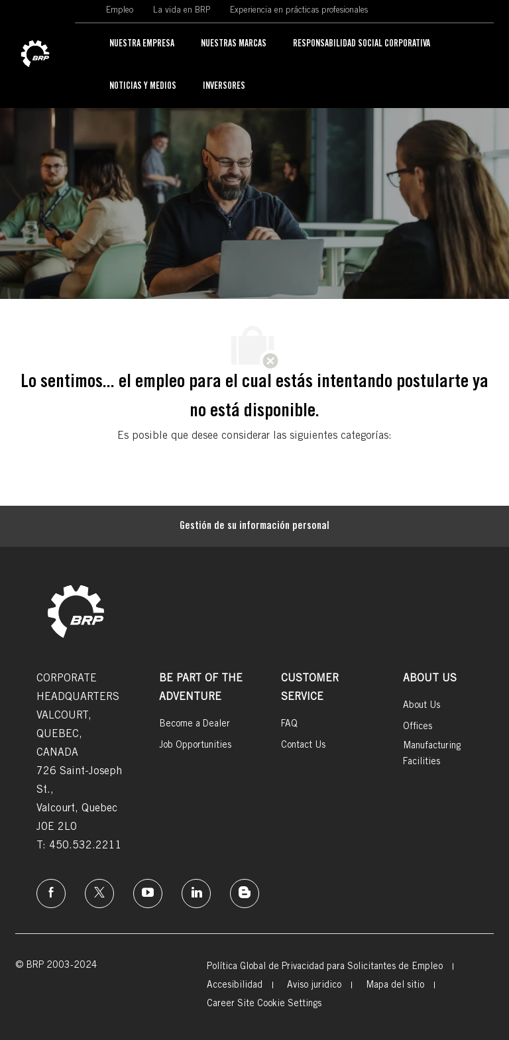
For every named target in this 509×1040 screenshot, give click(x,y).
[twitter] (99, 893)
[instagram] (147, 893)
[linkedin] (196, 893)
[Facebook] (51, 893)
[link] (35, 54)
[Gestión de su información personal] (254, 526)
